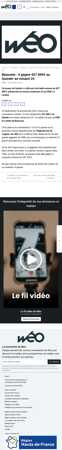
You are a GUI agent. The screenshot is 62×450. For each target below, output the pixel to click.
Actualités (14, 68)
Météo (49, 7)
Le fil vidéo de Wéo (31, 311)
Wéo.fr (7, 376)
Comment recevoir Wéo (13, 386)
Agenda (55, 7)
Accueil (4, 68)
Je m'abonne (54, 362)
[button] (27, 7)
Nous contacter (10, 390)
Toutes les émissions (31, 319)
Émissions (35, 7)
